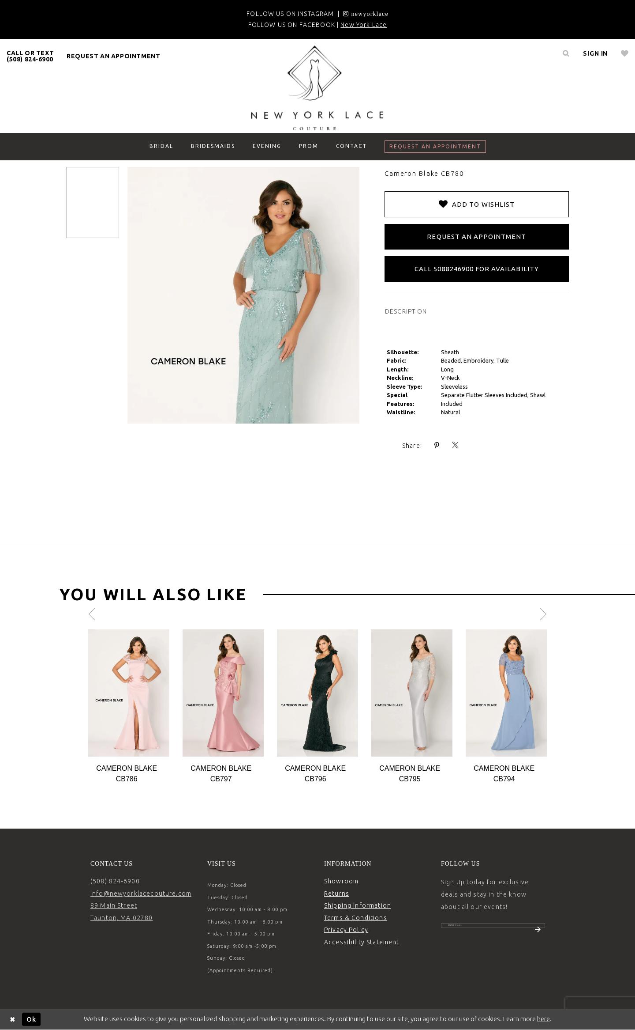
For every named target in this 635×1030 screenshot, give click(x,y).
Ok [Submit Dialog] (31, 1018)
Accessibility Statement (361, 942)
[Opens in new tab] (365, 13)
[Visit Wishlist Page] (624, 53)
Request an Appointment (476, 236)
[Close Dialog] (12, 1019)
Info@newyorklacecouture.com (140, 893)
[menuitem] (30, 56)
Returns (336, 893)
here (543, 1018)
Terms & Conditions (355, 917)
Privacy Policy (346, 929)
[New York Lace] (317, 87)
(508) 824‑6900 (115, 881)
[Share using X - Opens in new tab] (455, 445)
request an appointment (113, 56)
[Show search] (565, 53)
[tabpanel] (129, 706)
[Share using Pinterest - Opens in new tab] (437, 445)
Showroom (341, 881)
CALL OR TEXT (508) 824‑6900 (30, 56)
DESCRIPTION (406, 311)
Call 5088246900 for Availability (477, 269)
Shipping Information (357, 905)
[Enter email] (493, 930)
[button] (595, 53)
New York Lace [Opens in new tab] (363, 24)
